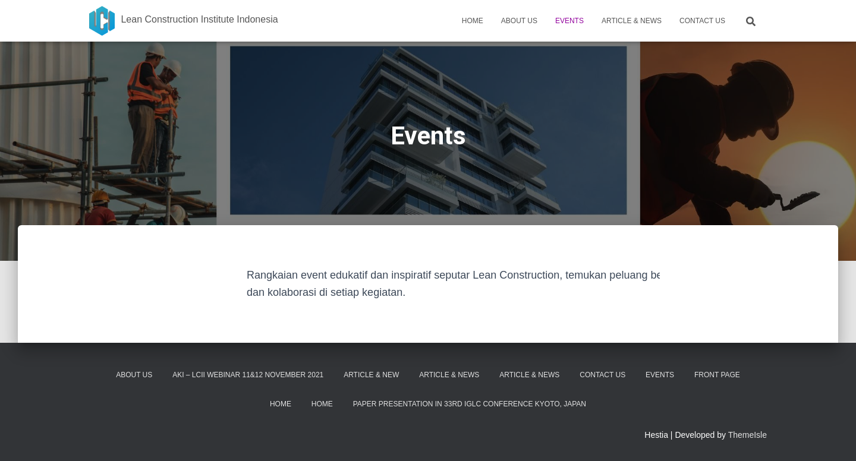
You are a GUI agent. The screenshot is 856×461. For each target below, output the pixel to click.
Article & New (371, 375)
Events (569, 21)
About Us (519, 21)
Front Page (717, 375)
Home (472, 21)
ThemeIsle (747, 435)
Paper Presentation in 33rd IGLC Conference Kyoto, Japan (469, 404)
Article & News (632, 21)
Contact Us (702, 21)
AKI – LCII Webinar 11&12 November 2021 (247, 375)
